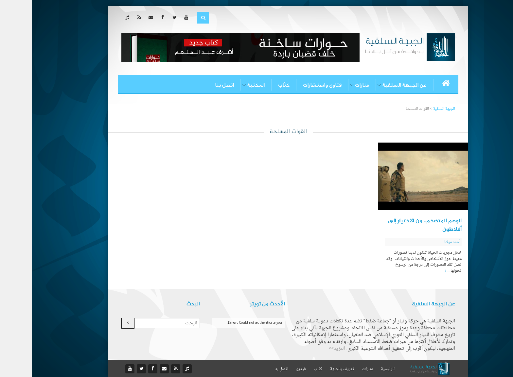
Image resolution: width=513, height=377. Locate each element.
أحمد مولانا (420, 242)
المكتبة (224, 85)
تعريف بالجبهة (310, 369)
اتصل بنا (192, 85)
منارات (330, 85)
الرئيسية (356, 369)
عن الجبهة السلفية (373, 85)
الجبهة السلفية (412, 109)
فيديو (269, 369)
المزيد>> (305, 348)
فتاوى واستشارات (290, 85)
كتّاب (252, 85)
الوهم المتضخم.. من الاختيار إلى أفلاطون (393, 225)
